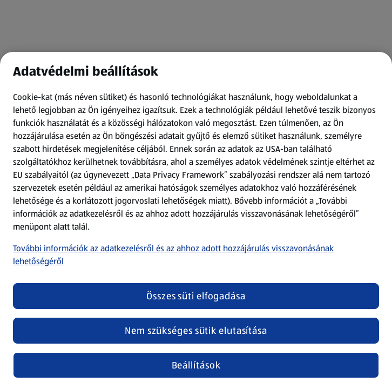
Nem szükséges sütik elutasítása (196, 331)
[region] (196, 220)
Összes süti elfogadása (196, 296)
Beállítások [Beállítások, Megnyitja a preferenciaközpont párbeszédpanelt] (196, 365)
